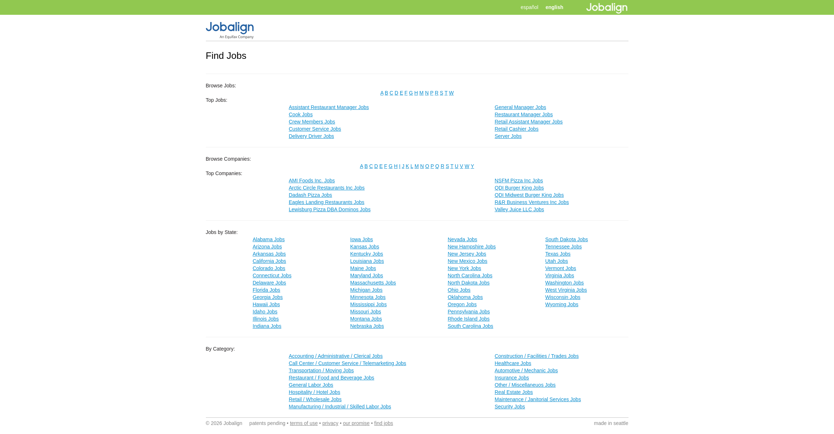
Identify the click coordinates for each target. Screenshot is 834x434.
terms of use (304, 423)
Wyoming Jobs (562, 304)
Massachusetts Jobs (373, 283)
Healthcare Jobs (513, 363)
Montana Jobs (366, 319)
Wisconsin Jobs (562, 297)
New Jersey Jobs (467, 254)
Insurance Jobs (512, 378)
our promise (356, 423)
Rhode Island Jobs (469, 319)
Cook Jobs (301, 114)
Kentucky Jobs (366, 254)
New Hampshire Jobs (472, 246)
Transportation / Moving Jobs (321, 370)
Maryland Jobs (366, 275)
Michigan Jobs (366, 290)
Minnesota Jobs (368, 297)
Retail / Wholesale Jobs (315, 399)
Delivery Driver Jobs (311, 136)
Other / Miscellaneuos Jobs (525, 385)
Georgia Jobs (268, 297)
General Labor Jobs (311, 385)
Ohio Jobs (459, 290)
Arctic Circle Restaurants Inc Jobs (327, 188)
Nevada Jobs (463, 239)
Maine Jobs (363, 268)
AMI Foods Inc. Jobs (312, 180)
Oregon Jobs (462, 304)
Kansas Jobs (364, 246)
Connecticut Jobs (272, 275)
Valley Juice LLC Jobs (519, 209)
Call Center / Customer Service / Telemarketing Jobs (347, 363)
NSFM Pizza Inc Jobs (519, 180)
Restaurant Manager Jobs (524, 114)
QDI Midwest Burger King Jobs (529, 195)
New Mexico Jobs (468, 261)
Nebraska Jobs (367, 326)
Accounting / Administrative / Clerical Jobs (336, 356)
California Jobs (269, 261)
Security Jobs (510, 406)
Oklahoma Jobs (465, 297)
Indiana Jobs (267, 326)
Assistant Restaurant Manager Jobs (329, 107)
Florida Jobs (266, 290)
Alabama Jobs (269, 239)
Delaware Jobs (269, 283)
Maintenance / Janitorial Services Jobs (538, 399)
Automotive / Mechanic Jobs (526, 370)
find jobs (383, 423)
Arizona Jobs (267, 246)
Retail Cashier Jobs (517, 129)
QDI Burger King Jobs (519, 188)
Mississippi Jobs (368, 304)
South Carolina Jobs (470, 326)
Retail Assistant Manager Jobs (529, 122)
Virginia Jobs (559, 275)
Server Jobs (508, 136)
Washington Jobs (564, 283)
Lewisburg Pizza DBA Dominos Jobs (330, 209)
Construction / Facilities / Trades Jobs (537, 356)
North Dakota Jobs (469, 283)
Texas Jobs (558, 254)
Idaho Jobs (265, 311)
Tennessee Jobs (563, 246)
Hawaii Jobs (266, 304)
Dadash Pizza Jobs (310, 195)
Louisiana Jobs (367, 261)
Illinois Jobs (266, 319)
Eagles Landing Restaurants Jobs (326, 202)
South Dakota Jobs (566, 239)
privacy (330, 423)
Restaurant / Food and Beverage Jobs (332, 378)
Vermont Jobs (560, 268)
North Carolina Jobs (470, 275)
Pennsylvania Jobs (469, 311)
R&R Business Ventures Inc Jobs (532, 202)
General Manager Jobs (520, 107)
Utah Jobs (556, 261)
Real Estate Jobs (514, 392)
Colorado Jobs (269, 268)
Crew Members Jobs (312, 122)
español (529, 7)
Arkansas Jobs (269, 254)
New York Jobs (464, 268)
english (554, 7)
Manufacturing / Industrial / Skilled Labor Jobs (340, 406)
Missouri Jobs (365, 311)
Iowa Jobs (361, 239)
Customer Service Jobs (315, 129)
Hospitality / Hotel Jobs (314, 392)
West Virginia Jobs (566, 290)
